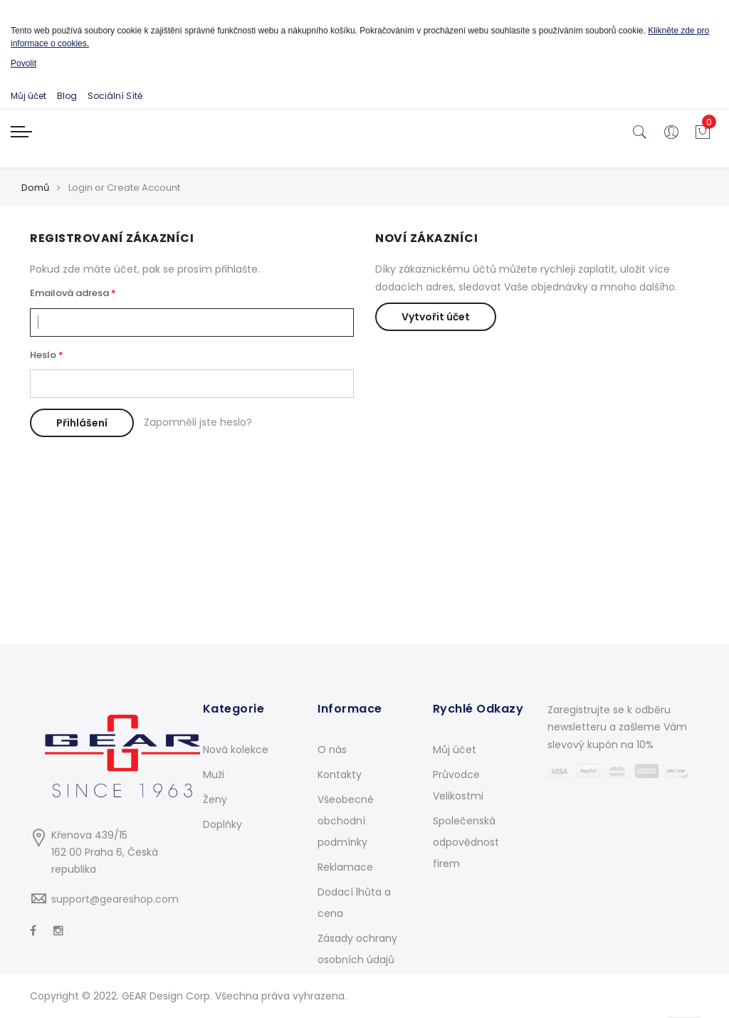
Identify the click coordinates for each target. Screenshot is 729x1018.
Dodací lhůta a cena (354, 902)
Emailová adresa (69, 293)
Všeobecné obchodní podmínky (346, 820)
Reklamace (345, 867)
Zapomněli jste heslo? (198, 422)
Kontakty (340, 774)
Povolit (23, 63)
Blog (67, 96)
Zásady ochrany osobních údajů (357, 949)
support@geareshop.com (115, 899)
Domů (35, 187)
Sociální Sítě (115, 96)
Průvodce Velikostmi (458, 785)
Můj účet (28, 96)
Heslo (43, 355)
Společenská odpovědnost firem (466, 842)
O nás (332, 749)
